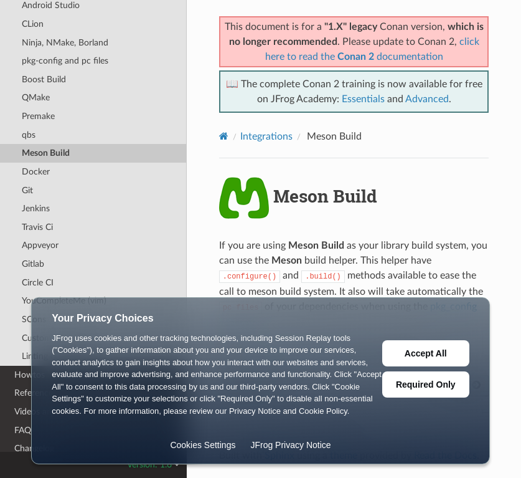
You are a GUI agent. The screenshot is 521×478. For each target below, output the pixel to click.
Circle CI (38, 282)
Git (27, 190)
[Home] (223, 136)
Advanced (427, 99)
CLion (33, 24)
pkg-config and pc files (65, 60)
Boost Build (44, 79)
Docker (36, 171)
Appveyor (40, 245)
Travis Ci (37, 227)
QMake (36, 97)
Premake (38, 116)
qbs (28, 135)
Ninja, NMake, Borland (65, 42)
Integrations (266, 136)
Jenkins (36, 208)
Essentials (363, 99)
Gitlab (33, 264)
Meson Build (46, 153)
